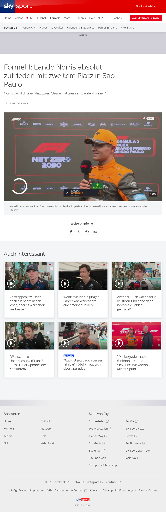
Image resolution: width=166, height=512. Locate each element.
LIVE (31, 18)
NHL (6, 443)
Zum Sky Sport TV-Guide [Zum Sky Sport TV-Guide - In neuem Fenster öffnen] (146, 18)
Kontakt (95, 490)
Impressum (37, 490)
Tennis (82, 18)
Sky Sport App (97, 458)
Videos (19, 18)
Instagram (94, 482)
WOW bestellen (100, 429)
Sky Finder (96, 451)
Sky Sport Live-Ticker (138, 450)
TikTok (77, 482)
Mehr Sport (47, 443)
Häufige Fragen (18, 490)
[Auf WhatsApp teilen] (87, 231)
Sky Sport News (134, 428)
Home (7, 18)
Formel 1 (55, 18)
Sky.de (130, 436)
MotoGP (69, 18)
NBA (100, 18)
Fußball (42, 18)
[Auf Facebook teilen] (71, 231)
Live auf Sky (97, 436)
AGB (49, 490)
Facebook (61, 482)
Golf (92, 18)
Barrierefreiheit (148, 490)
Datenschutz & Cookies (70, 491)
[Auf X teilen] (79, 231)
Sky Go (130, 422)
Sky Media (96, 444)
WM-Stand (127, 27)
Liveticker (57, 27)
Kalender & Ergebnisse (80, 27)
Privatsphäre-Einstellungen (119, 490)
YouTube (113, 482)
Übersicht (29, 27)
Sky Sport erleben (146, 6)
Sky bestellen (98, 422)
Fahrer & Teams (107, 27)
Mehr (118, 18)
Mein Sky (132, 458)
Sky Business (134, 444)
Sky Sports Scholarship (103, 465)
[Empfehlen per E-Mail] (95, 231)
